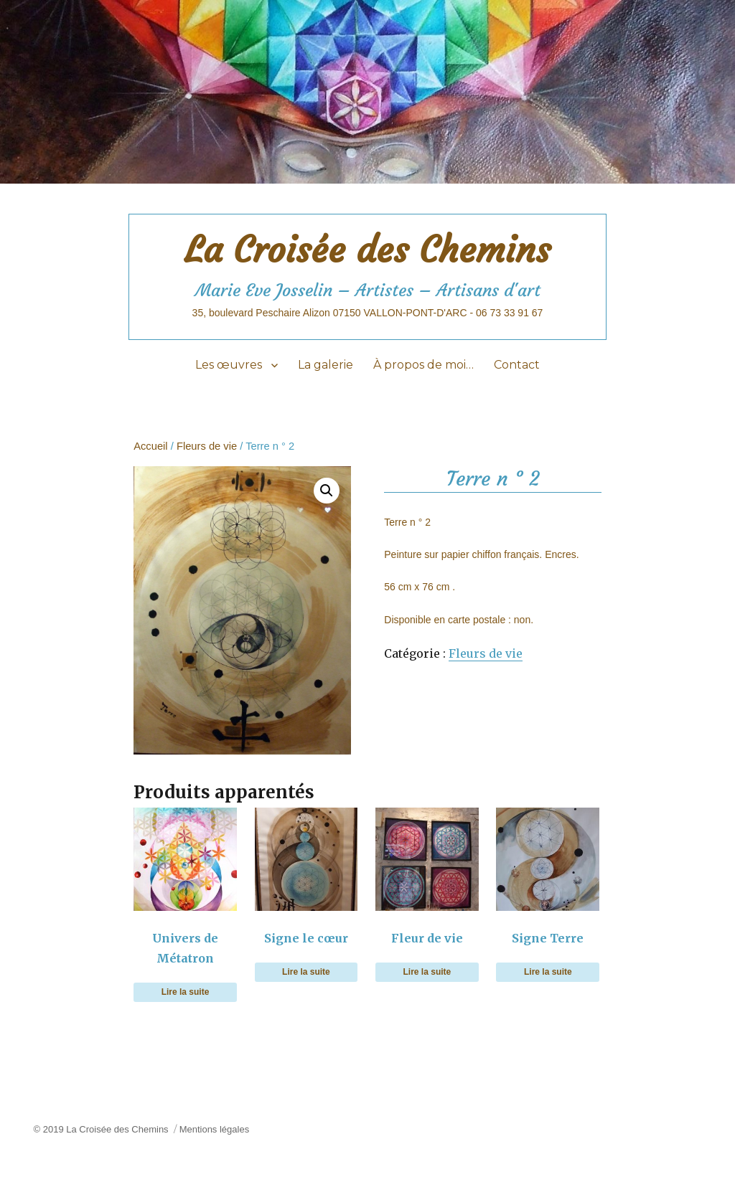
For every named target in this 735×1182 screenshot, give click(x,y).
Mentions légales (214, 1129)
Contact (517, 365)
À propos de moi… (423, 365)
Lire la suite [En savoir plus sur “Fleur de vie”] (427, 972)
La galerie (325, 365)
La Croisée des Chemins (367, 250)
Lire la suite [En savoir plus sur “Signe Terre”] (548, 972)
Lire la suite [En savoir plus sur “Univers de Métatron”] (185, 992)
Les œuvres (228, 365)
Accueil (150, 446)
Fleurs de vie (207, 446)
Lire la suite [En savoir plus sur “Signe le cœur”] (306, 972)
